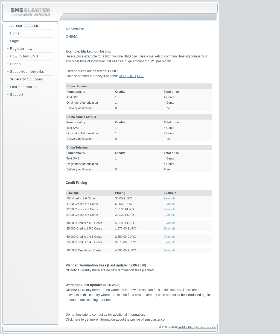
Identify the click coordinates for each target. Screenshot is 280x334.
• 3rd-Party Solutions (25, 79)
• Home (13, 33)
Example (170, 198)
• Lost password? (22, 87)
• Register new (20, 49)
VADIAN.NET (185, 327)
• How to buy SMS (22, 56)
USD (122, 76)
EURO (131, 76)
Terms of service (206, 327)
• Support (15, 95)
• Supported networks (25, 72)
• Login (13, 41)
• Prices (14, 64)
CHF (140, 76)
